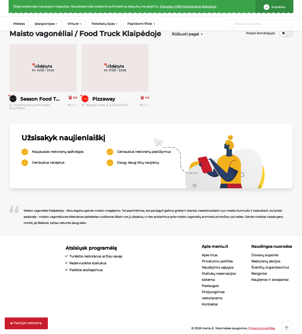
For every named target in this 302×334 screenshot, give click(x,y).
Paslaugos (210, 286)
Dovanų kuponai (264, 255)
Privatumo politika (217, 261)
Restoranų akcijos (265, 261)
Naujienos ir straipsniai (270, 280)
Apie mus (209, 255)
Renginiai (259, 273)
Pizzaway (103, 99)
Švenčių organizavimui (270, 267)
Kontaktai (210, 304)
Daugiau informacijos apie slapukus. (188, 6)
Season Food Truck (43, 99)
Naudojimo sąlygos (218, 267)
